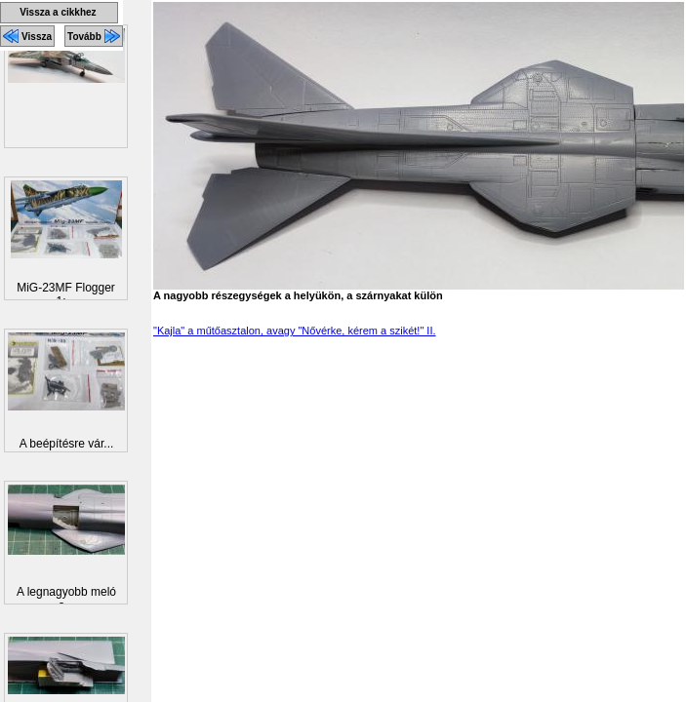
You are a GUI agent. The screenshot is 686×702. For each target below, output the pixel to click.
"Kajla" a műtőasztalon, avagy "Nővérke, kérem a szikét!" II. (294, 330)
